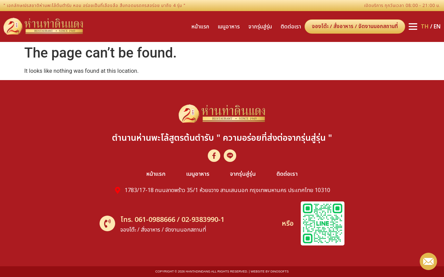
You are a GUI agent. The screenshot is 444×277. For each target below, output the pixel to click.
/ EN (431, 27)
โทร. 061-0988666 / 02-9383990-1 (172, 220)
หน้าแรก (200, 27)
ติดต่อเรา (291, 27)
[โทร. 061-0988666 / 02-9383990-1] (107, 223)
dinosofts (280, 271)
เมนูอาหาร (229, 27)
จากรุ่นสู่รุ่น (260, 27)
